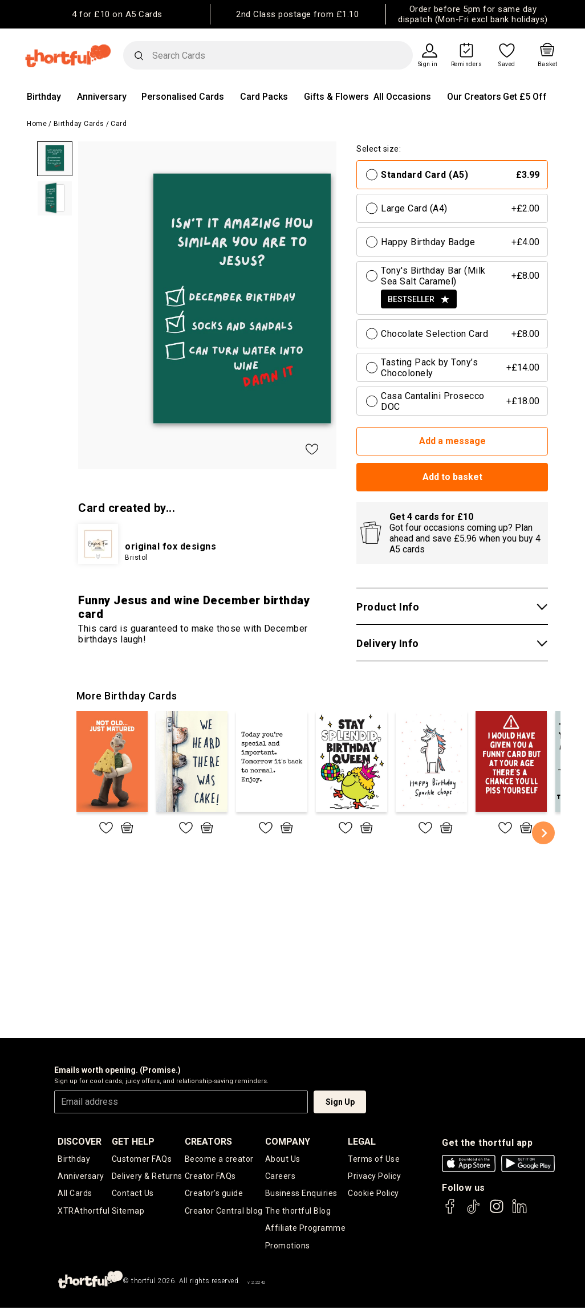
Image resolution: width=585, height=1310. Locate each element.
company (287, 1141)
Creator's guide (214, 1194)
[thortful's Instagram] (496, 1211)
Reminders (466, 64)
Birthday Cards (79, 124)
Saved (506, 64)
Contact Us (133, 1194)
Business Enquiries (301, 1194)
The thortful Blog (298, 1212)
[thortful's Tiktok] (473, 1211)
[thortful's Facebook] (450, 1211)
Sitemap (128, 1212)
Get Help (133, 1141)
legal (362, 1141)
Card (119, 124)
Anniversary (102, 96)
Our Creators (474, 96)
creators (208, 1141)
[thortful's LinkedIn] (519, 1211)
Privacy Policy (374, 1176)
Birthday (44, 96)
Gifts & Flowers (336, 96)
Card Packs (264, 96)
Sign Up (340, 1101)
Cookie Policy (373, 1194)
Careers (280, 1176)
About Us (282, 1158)
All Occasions (402, 96)
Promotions (287, 1247)
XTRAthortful (83, 1212)
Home (37, 124)
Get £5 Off (525, 96)
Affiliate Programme (305, 1229)
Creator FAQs (210, 1176)
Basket (548, 64)
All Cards (75, 1194)
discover (79, 1141)
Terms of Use (374, 1158)
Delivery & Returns (147, 1176)
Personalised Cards (182, 96)
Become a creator (219, 1158)
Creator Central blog (224, 1212)
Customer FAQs (142, 1158)
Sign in (428, 64)
